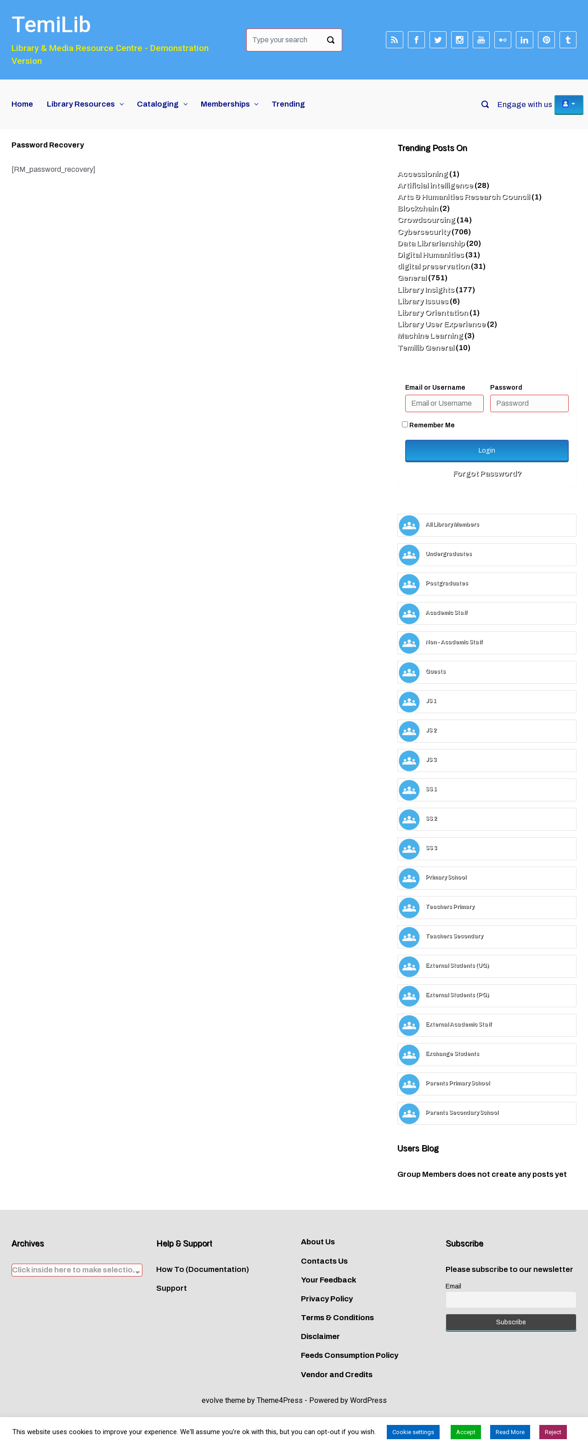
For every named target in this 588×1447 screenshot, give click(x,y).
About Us (318, 1241)
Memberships (225, 104)
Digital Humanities (430, 254)
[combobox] (76, 1270)
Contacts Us (324, 1261)
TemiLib (51, 24)
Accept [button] (465, 1432)
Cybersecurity (423, 231)
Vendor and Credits (337, 1374)
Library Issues (422, 301)
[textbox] (77, 1270)
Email (453, 1286)
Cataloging (158, 104)
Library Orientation (432, 312)
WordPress (368, 1400)
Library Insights (425, 289)
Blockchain (417, 208)
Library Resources (81, 104)
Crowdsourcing (426, 220)
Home (22, 104)
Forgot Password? (487, 473)
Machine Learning (430, 335)
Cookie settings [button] (413, 1432)
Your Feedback (328, 1280)
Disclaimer (320, 1336)
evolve (212, 1400)
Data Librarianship (431, 243)
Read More (510, 1432)
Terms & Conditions (337, 1317)
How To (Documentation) (202, 1269)
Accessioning (422, 174)
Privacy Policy (327, 1298)
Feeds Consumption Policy (349, 1355)
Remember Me (428, 425)
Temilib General (425, 347)
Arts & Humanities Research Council (463, 197)
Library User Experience (441, 324)
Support (171, 1288)
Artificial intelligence (435, 185)
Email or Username (435, 387)
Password (506, 387)
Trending (288, 104)
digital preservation (433, 266)
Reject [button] (553, 1432)
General (412, 277)
